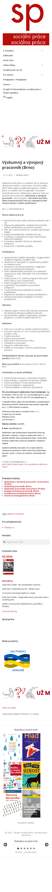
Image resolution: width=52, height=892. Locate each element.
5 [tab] (31, 880)
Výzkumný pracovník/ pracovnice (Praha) (24, 488)
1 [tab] (18, 880)
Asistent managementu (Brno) (19, 495)
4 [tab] (27, 880)
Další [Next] (46, 861)
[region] (26, 861)
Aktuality (7, 580)
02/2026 (7, 556)
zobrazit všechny (9, 611)
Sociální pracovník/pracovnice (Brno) (22, 493)
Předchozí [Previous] (5, 861)
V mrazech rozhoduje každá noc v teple (18, 593)
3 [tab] (24, 880)
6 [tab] (34, 880)
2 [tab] (21, 880)
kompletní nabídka (26, 822)
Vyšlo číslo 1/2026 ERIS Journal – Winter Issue (20, 589)
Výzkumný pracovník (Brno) (17, 486)
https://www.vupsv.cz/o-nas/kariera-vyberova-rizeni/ (25, 465)
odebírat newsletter (13, 513)
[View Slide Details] (13, 861)
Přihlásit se (9, 527)
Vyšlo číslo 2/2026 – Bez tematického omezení (21, 584)
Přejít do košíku (9, 707)
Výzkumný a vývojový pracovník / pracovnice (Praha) (26, 482)
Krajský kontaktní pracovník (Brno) (21, 491)
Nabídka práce (22, 175)
